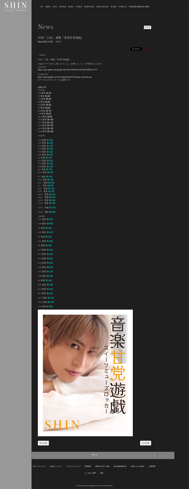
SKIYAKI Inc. (109, 485)
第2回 (47, 96)
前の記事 (43, 443)
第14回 (50, 131)
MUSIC (70, 7)
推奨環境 (152, 466)
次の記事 (145, 443)
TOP (41, 7)
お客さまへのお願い (138, 466)
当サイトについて (39, 466)
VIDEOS (79, 7)
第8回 (48, 113)
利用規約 (88, 466)
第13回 (50, 128)
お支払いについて (56, 466)
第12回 (50, 125)
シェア (147, 49)
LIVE (55, 7)
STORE (113, 7)
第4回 (47, 102)
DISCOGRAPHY (102, 7)
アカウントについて (73, 466)
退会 (101, 473)
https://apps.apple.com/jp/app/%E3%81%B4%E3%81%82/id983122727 (68, 69)
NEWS (47, 7)
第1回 (48, 93)
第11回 (50, 122)
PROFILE (62, 7)
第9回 (49, 116)
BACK (147, 27)
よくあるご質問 (90, 473)
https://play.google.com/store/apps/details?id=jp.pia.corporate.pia (65, 77)
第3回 (48, 99)
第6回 (47, 108)
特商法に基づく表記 (102, 466)
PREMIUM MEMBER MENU (139, 7)
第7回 (48, 111)
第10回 (50, 119)
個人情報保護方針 (120, 466)
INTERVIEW (89, 7)
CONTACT (122, 7)
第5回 (48, 105)
